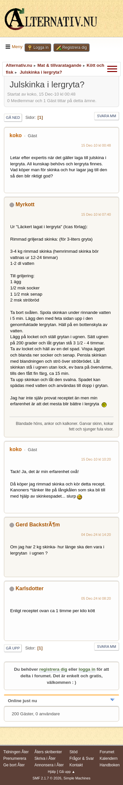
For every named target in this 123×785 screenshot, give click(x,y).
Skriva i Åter (45, 758)
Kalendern (109, 758)
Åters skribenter (48, 752)
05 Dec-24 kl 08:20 (96, 598)
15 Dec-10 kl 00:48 (96, 145)
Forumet (107, 752)
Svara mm (106, 116)
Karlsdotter (29, 588)
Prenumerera (14, 758)
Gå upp (13, 648)
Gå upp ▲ (67, 772)
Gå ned (13, 117)
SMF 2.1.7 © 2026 (46, 778)
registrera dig (53, 669)
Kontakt (76, 765)
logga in (87, 669)
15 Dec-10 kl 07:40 (96, 214)
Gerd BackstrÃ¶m (37, 524)
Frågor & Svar (82, 758)
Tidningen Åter (16, 752)
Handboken (110, 765)
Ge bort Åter (14, 765)
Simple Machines (77, 778)
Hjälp (52, 772)
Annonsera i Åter (49, 765)
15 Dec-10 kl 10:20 (96, 459)
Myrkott (24, 204)
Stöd (74, 752)
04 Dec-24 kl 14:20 (96, 535)
